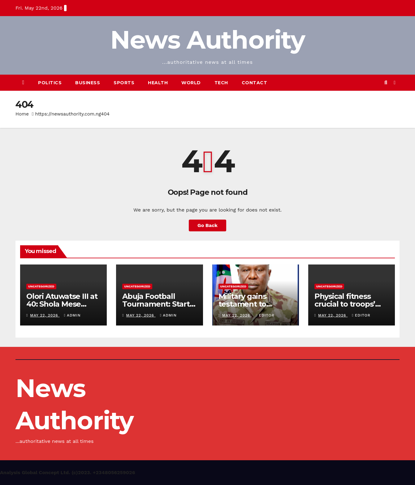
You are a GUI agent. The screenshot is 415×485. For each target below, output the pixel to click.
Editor (265, 315)
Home (22, 114)
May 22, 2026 (44, 315)
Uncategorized (41, 286)
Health (158, 82)
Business (87, 82)
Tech (221, 82)
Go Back (207, 225)
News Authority (207, 40)
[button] (385, 82)
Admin (72, 315)
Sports (124, 82)
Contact (254, 82)
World (191, 82)
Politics (50, 82)
